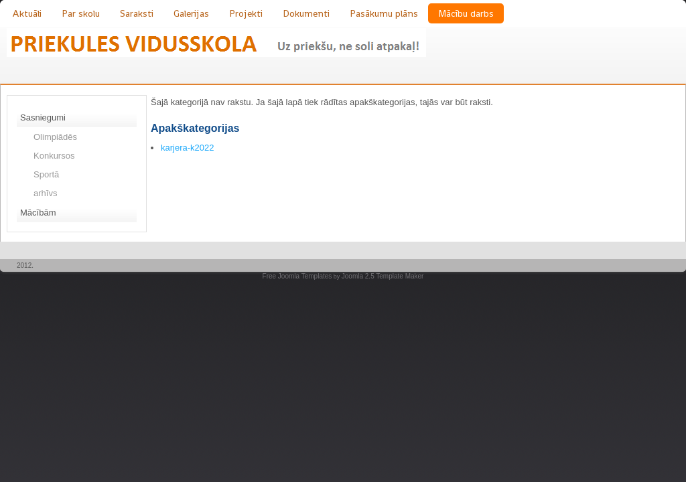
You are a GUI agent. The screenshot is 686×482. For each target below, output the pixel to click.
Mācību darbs (466, 13)
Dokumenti (306, 13)
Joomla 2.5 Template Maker (383, 276)
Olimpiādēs (55, 137)
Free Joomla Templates (297, 276)
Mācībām (38, 213)
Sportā (46, 174)
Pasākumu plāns (384, 13)
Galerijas (191, 13)
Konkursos (53, 156)
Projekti (246, 13)
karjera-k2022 (187, 148)
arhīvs (45, 193)
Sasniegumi (43, 117)
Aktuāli (27, 13)
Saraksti (136, 13)
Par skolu (81, 13)
